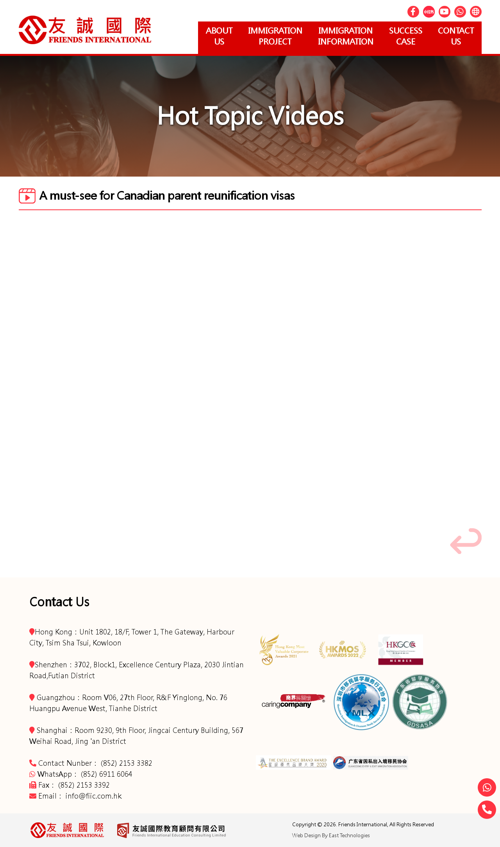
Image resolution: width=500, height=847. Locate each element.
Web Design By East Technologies (331, 835)
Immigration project (275, 36)
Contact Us (456, 36)
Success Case (405, 36)
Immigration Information (345, 36)
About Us (219, 36)
